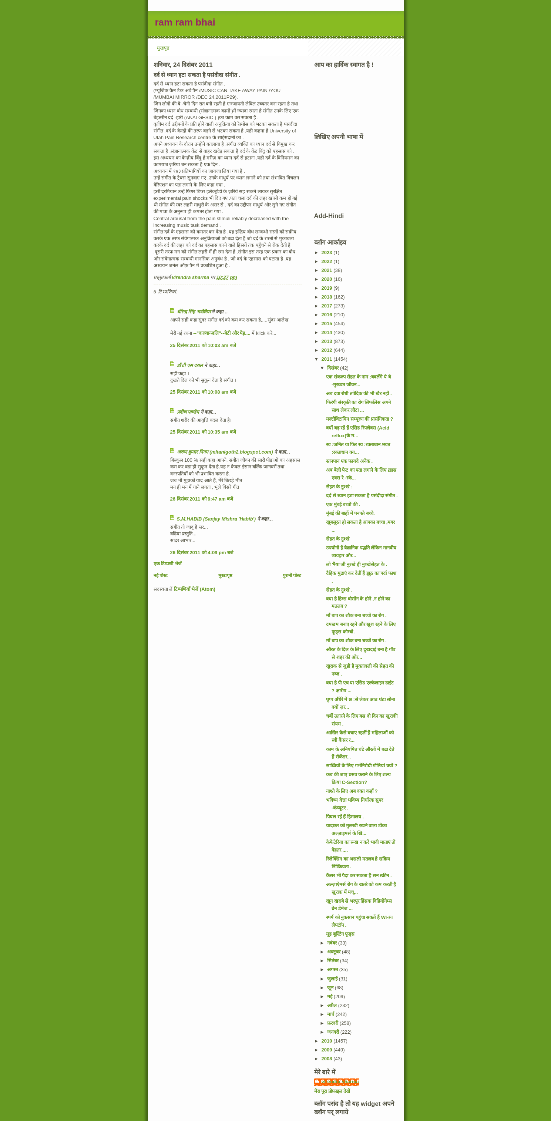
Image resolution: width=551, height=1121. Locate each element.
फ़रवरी (333, 1023)
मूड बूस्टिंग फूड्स (340, 934)
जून (331, 987)
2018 (328, 297)
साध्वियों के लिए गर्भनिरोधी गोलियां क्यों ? (361, 765)
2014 (328, 332)
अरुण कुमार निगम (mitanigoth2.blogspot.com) (225, 452)
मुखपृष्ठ (163, 48)
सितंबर (333, 960)
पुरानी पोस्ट (292, 575)
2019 (328, 288)
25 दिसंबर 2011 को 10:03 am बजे (203, 345)
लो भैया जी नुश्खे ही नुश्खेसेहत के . (356, 564)
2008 (328, 1058)
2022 (328, 261)
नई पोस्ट (161, 575)
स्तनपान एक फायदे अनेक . (349, 461)
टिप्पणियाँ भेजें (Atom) (194, 589)
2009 (328, 1050)
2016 (328, 314)
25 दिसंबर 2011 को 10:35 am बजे (203, 432)
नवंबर (332, 943)
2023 (328, 252)
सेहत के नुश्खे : (339, 486)
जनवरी (333, 1032)
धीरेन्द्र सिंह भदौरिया (194, 311)
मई (330, 996)
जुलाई (333, 979)
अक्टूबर (334, 952)
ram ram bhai (185, 22)
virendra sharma (340, 1081)
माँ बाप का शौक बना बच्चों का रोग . (356, 615)
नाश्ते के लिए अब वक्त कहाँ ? (352, 791)
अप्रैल (332, 1005)
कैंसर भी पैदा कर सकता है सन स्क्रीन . (359, 875)
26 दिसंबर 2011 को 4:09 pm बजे (202, 552)
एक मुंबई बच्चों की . (343, 504)
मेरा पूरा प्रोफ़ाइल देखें (332, 1091)
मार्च (331, 1014)
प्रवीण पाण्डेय (188, 412)
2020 (328, 279)
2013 (328, 341)
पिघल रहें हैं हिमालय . (345, 816)
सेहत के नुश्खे (338, 539)
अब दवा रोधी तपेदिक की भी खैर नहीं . (359, 393)
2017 (328, 306)
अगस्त (333, 969)
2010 (328, 1041)
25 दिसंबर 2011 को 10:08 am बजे (203, 392)
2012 (328, 350)
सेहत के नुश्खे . (339, 590)
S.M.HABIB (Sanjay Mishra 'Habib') (216, 519)
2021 (328, 270)
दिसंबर (333, 368)
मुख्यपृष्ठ (225, 575)
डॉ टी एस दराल (190, 365)
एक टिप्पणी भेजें (168, 563)
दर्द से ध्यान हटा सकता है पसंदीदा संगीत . (362, 495)
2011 (328, 359)
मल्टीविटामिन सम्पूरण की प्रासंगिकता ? (359, 419)
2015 (328, 323)
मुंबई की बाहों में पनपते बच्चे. (350, 513)
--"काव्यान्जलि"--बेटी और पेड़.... (221, 333)
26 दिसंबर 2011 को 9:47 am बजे (201, 499)
